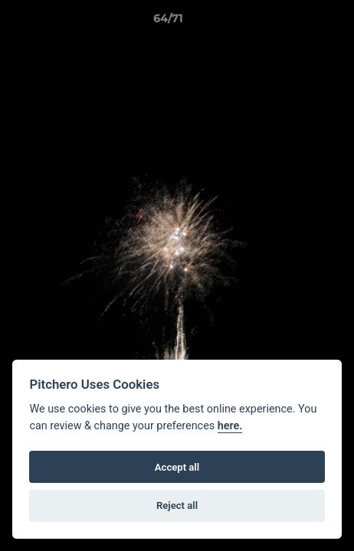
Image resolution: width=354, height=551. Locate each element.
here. (230, 425)
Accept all (177, 467)
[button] (299, 22)
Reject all (177, 505)
